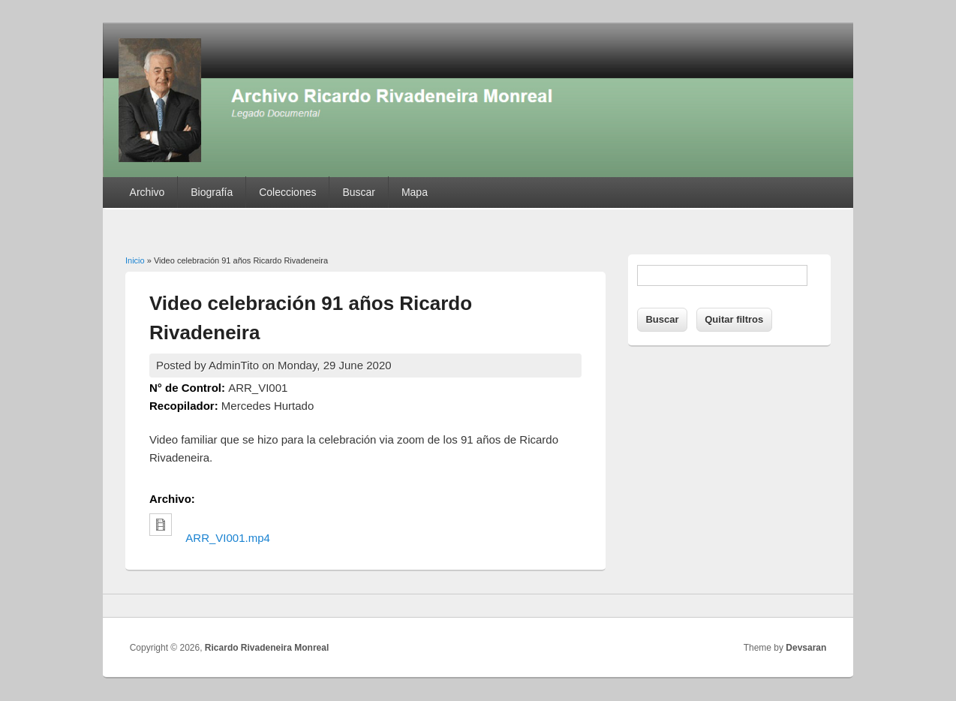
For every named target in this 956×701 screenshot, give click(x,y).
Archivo (147, 192)
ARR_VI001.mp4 (227, 537)
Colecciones (287, 192)
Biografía (212, 192)
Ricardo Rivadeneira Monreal (267, 647)
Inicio (135, 260)
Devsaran (806, 647)
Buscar (358, 192)
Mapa (414, 192)
